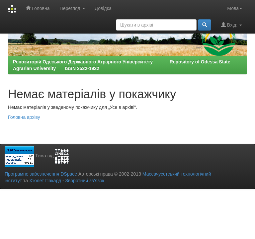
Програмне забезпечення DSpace (41, 174)
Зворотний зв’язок (84, 180)
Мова (234, 8)
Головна (37, 8)
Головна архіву (24, 117)
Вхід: (231, 25)
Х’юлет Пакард (45, 180)
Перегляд (72, 8)
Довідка (103, 8)
